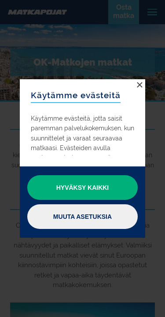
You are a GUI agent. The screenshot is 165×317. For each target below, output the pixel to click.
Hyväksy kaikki (82, 187)
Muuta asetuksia (82, 216)
